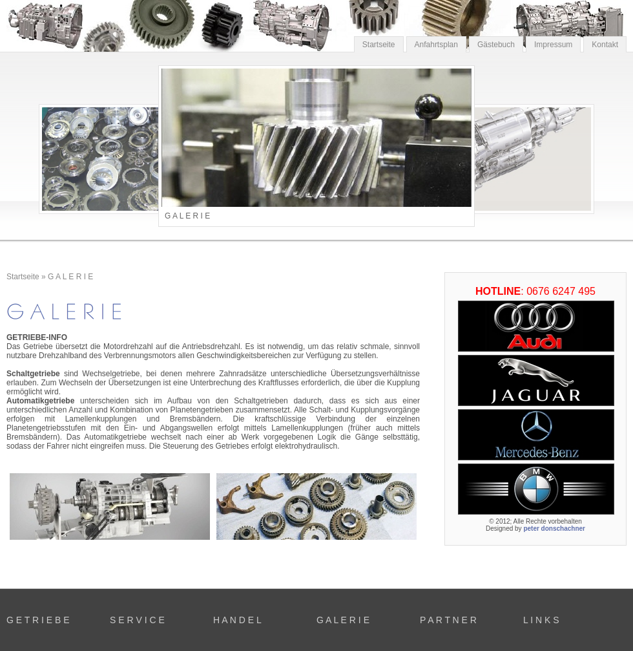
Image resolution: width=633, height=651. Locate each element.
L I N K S (541, 620)
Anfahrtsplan (436, 44)
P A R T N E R (448, 620)
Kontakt (605, 44)
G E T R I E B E (38, 620)
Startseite (378, 44)
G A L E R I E (70, 276)
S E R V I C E (137, 620)
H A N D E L (237, 620)
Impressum (553, 44)
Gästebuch (496, 44)
